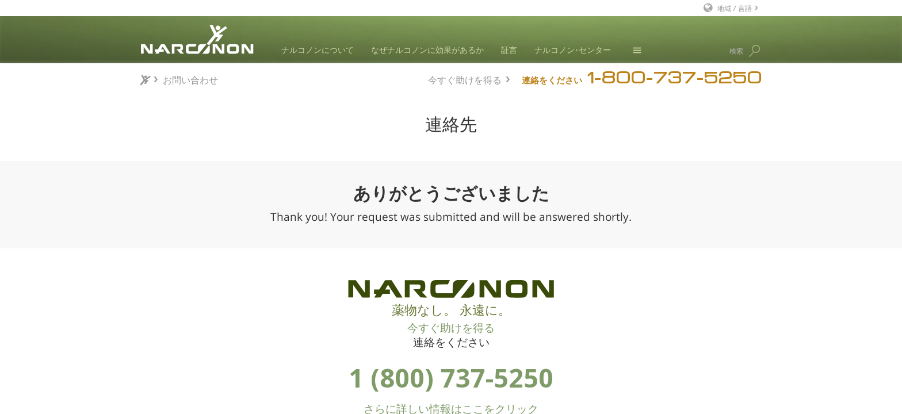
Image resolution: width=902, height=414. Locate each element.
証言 (509, 49)
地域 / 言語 (734, 8)
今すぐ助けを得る (465, 78)
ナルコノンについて (317, 49)
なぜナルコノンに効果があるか (427, 49)
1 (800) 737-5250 (451, 377)
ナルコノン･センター (572, 49)
